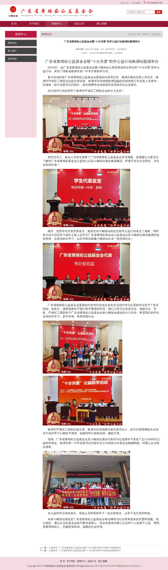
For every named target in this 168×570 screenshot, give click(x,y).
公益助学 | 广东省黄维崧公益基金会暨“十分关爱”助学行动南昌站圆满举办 (85, 550)
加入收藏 (136, 3)
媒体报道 (12, 59)
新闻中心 (57, 23)
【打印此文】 (110, 49)
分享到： (85, 53)
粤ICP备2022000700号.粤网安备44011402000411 (118, 566)
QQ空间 (92, 53)
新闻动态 (12, 43)
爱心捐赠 (102, 23)
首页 (139, 34)
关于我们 (34, 23)
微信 (120, 53)
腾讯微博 (108, 53)
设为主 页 (125, 3)
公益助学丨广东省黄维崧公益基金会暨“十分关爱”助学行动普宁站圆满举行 (85, 548)
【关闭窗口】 (122, 49)
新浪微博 (100, 53)
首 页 (14, 23)
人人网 (115, 53)
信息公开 (79, 23)
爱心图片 (12, 51)
